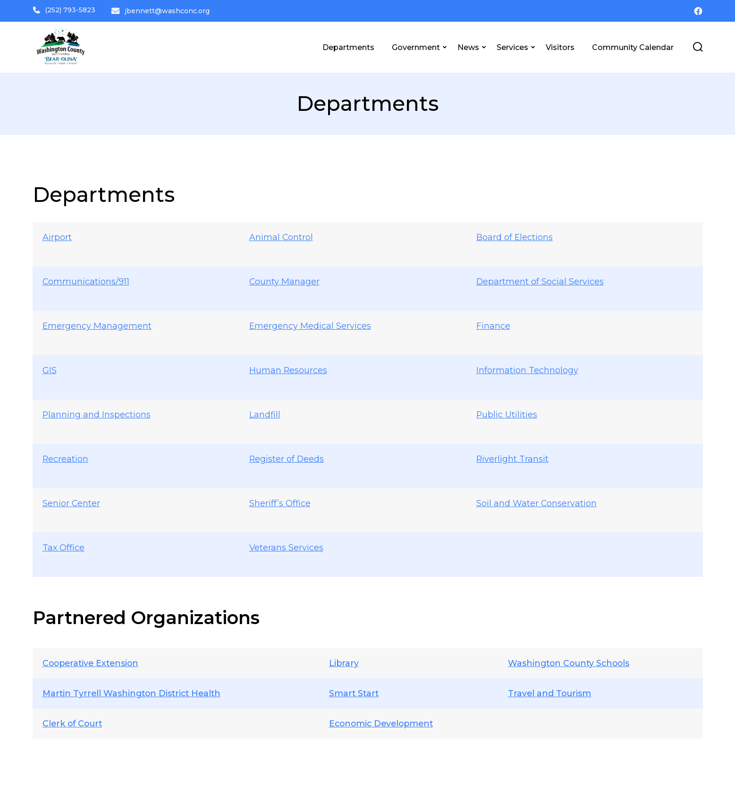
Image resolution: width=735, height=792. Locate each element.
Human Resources (288, 368)
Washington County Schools (571, 661)
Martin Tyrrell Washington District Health (134, 691)
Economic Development (382, 722)
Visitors (560, 45)
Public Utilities (507, 413)
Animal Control (281, 235)
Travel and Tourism (550, 691)
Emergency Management (97, 324)
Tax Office (63, 546)
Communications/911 (86, 280)
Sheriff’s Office (280, 501)
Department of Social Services (540, 280)
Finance (493, 324)
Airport (57, 235)
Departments (348, 45)
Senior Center (71, 501)
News (468, 45)
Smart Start (353, 691)
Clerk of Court (73, 722)
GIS (49, 368)
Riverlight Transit (512, 457)
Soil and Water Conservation (536, 501)
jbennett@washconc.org (168, 10)
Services (512, 45)
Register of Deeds (287, 457)
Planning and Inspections (96, 413)
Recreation (65, 457)
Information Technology (527, 368)
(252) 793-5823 (64, 10)
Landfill (264, 413)
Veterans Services (286, 546)
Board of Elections (514, 235)
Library (343, 661)
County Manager (284, 280)
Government (416, 45)
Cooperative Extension (92, 661)
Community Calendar (633, 45)
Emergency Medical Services (310, 324)
